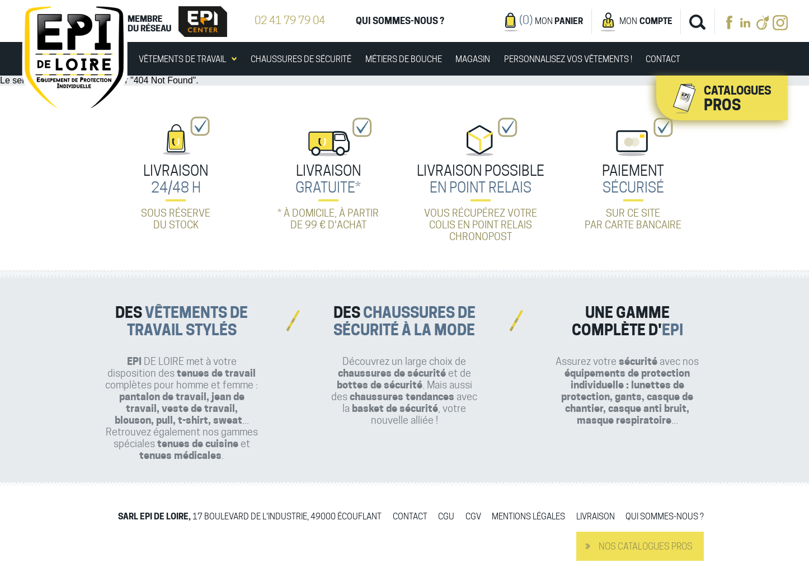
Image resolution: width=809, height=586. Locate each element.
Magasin (472, 59)
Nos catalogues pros (646, 546)
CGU (446, 517)
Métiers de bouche (403, 59)
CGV (473, 517)
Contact (663, 59)
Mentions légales (528, 517)
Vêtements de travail (182, 59)
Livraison (595, 517)
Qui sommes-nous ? (400, 21)
